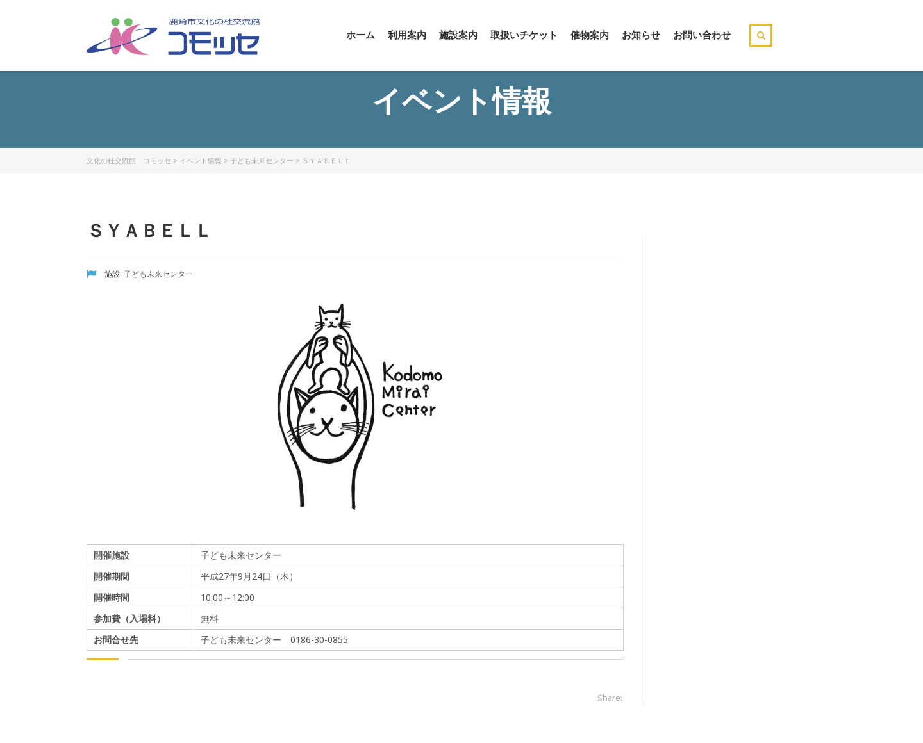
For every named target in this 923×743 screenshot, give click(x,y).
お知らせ (641, 34)
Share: (609, 697)
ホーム (360, 34)
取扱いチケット (524, 34)
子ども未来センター (262, 160)
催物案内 (589, 34)
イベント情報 (200, 160)
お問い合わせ (702, 34)
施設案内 (458, 34)
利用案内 (407, 34)
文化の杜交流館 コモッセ (129, 160)
